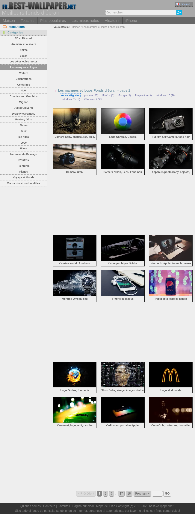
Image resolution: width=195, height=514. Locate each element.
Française (183, 4)
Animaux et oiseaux (23, 44)
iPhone (131, 21)
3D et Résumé (23, 38)
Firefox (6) (108, 95)
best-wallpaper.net (161, 506)
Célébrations (24, 78)
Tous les (27, 21)
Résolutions (14, 26)
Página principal (83, 506)
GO (167, 493)
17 (121, 493)
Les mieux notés (85, 21)
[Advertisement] (123, 58)
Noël (23, 90)
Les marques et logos (23, 67)
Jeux (24, 131)
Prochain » (142, 493)
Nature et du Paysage (23, 154)
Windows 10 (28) (166, 95)
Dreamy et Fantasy (23, 113)
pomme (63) (91, 95)
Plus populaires (53, 21)
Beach (24, 55)
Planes (23, 171)
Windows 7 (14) (71, 99)
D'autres (23, 160)
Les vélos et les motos (23, 61)
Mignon (23, 102)
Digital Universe (24, 107)
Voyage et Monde (23, 177)
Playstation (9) (143, 95)
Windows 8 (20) (93, 99)
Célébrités (23, 84)
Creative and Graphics (24, 96)
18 (129, 493)
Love (24, 142)
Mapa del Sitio (105, 506)
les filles (23, 136)
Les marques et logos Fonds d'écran (103, 26)
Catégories (13, 32)
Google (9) (124, 95)
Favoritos (64, 506)
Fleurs (24, 125)
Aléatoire (112, 21)
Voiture (23, 73)
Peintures (24, 165)
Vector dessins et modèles (23, 183)
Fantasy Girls (23, 119)
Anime (24, 49)
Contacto (49, 506)
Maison (9, 21)
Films (23, 148)
